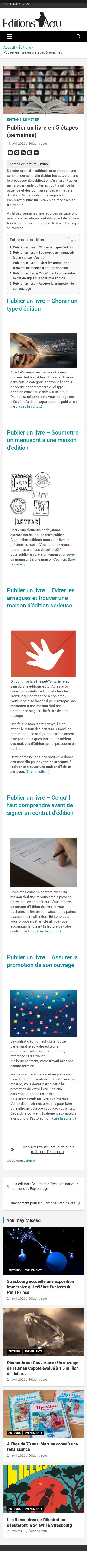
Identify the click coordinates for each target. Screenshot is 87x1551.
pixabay (30, 1160)
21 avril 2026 (16, 1298)
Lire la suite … (64, 1118)
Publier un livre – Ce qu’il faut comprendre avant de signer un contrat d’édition (44, 275)
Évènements (33, 1270)
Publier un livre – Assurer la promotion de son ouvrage (43, 286)
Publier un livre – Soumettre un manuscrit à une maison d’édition (43, 255)
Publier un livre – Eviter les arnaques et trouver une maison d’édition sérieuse (42, 265)
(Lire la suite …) (37, 772)
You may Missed (24, 1220)
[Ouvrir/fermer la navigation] (9, 36)
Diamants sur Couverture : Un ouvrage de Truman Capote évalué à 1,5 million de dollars (43, 1368)
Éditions (14, 119)
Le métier (31, 119)
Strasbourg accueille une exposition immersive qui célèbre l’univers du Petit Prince (40, 1287)
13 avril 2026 (16, 143)
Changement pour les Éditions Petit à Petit (42, 1203)
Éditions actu (37, 143)
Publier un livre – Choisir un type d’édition (43, 247)
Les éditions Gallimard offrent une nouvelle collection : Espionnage (45, 1186)
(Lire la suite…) (30, 406)
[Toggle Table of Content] (70, 241)
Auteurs (14, 1270)
